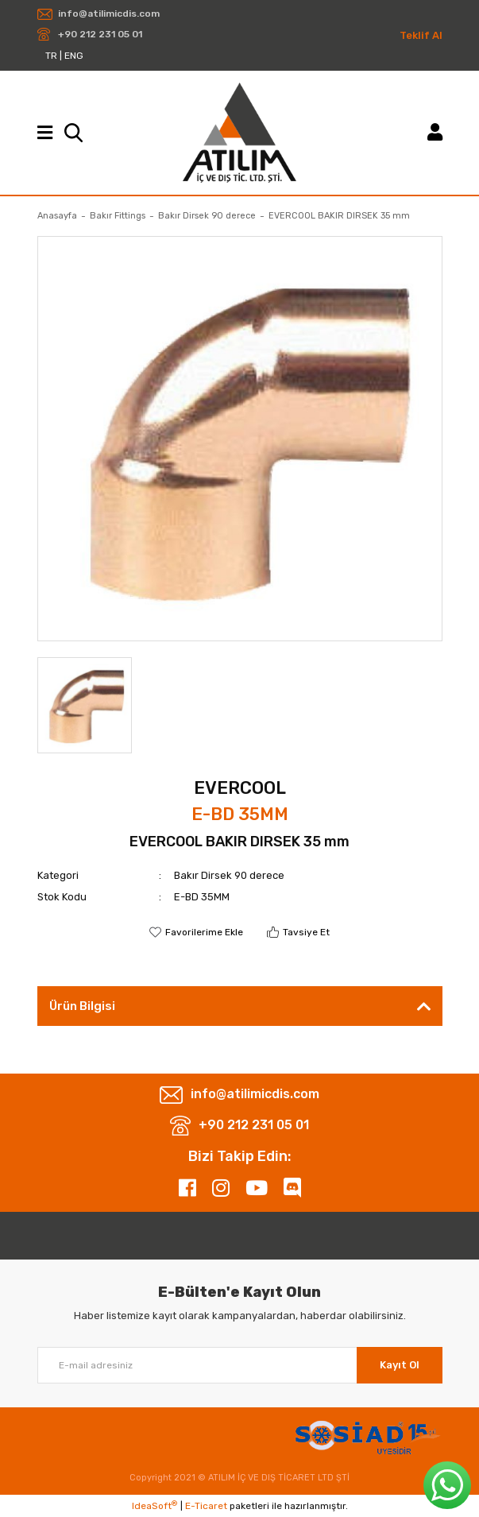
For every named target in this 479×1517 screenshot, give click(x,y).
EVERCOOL (240, 788)
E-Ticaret (206, 1505)
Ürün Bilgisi (82, 1006)
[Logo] (239, 133)
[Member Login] (434, 132)
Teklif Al (421, 35)
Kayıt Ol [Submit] (399, 1365)
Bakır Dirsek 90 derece (229, 875)
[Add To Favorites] (196, 932)
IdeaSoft (154, 1506)
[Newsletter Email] (239, 1365)
